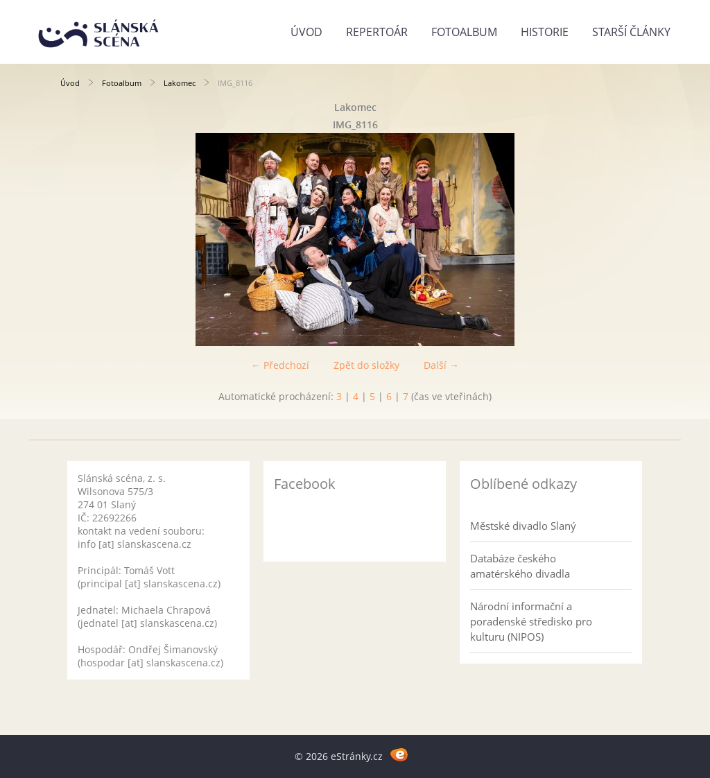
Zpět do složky (366, 365)
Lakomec (180, 83)
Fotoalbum (464, 32)
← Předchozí (280, 365)
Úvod (306, 32)
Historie (545, 32)
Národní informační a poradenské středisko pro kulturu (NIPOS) (531, 621)
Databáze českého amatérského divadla (520, 565)
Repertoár (377, 32)
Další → (441, 365)
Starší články (631, 32)
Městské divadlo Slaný (523, 526)
